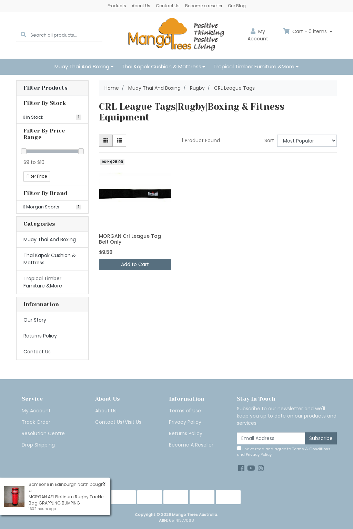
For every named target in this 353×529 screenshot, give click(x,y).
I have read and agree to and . (284, 452)
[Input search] (66, 35)
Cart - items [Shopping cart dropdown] (305, 31)
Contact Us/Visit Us (118, 422)
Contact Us (168, 6)
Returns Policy (40, 335)
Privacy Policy (185, 422)
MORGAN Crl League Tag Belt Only (130, 239)
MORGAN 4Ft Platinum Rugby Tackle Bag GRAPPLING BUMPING (65, 500)
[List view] (119, 141)
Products (117, 6)
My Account (36, 410)
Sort (269, 140)
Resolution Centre (43, 433)
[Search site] (23, 35)
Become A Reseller (191, 444)
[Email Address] (271, 438)
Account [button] (258, 35)
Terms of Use (185, 410)
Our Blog (237, 6)
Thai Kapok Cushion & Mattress (161, 66)
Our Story (34, 319)
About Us (141, 6)
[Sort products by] (307, 141)
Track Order (36, 422)
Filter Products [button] (45, 88)
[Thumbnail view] (106, 141)
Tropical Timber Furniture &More (253, 66)
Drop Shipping (38, 444)
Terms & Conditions (311, 449)
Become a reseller (203, 6)
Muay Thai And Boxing (81, 66)
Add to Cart (135, 264)
